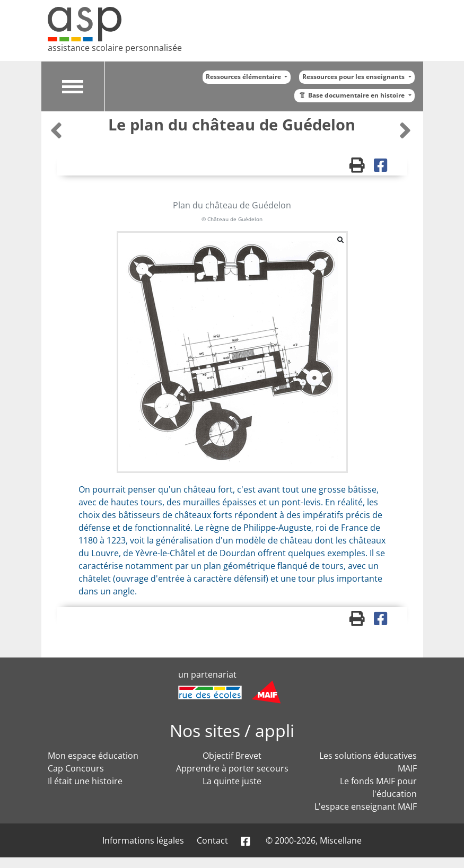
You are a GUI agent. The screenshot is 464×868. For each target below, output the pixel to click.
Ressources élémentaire (244, 76)
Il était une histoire (85, 781)
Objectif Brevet (232, 755)
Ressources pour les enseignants (354, 76)
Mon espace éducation (93, 755)
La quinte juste (232, 781)
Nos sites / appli (232, 730)
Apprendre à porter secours (232, 768)
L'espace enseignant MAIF (365, 806)
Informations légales (143, 840)
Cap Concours (76, 768)
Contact (212, 840)
